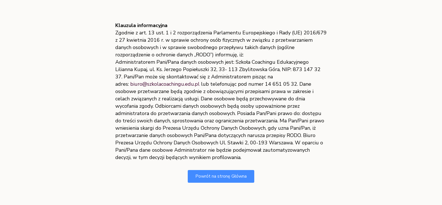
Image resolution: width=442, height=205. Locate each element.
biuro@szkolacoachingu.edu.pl (165, 84)
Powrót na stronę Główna (221, 176)
